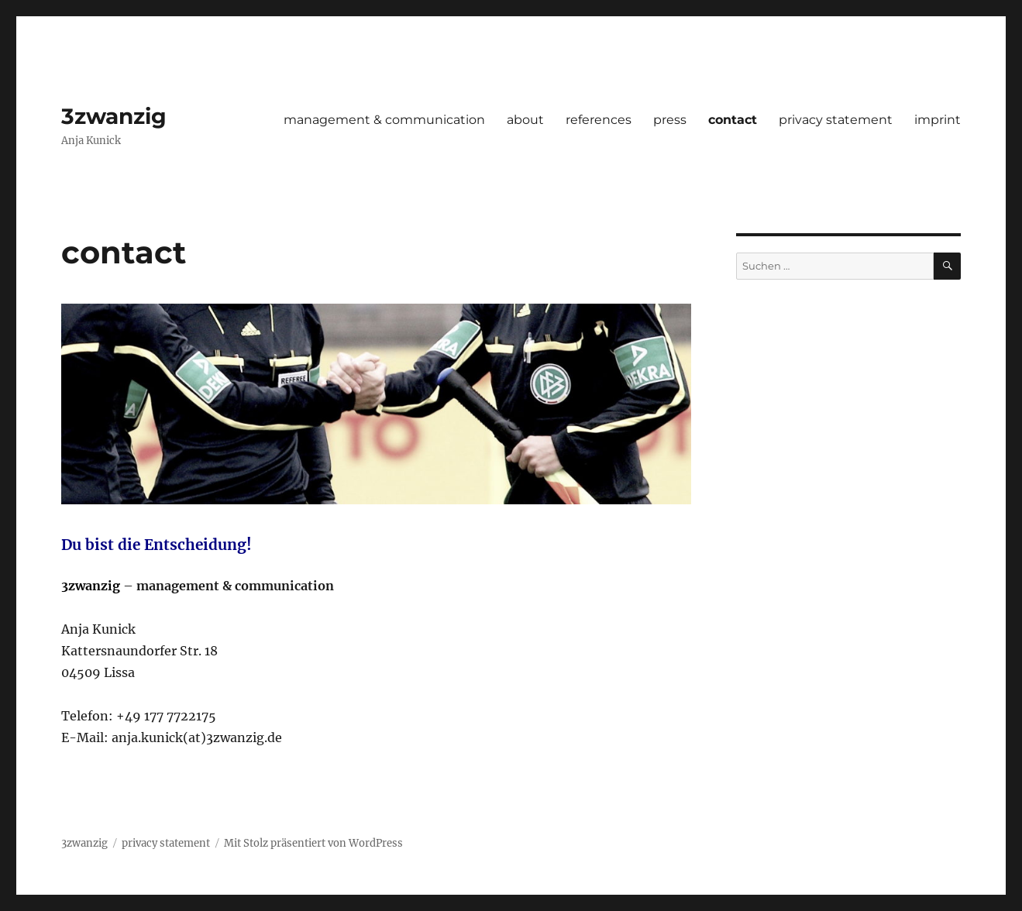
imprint (937, 119)
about (525, 119)
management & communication (384, 119)
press (669, 119)
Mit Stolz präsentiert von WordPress (313, 843)
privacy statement (836, 119)
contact (732, 119)
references (598, 119)
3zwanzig (114, 116)
